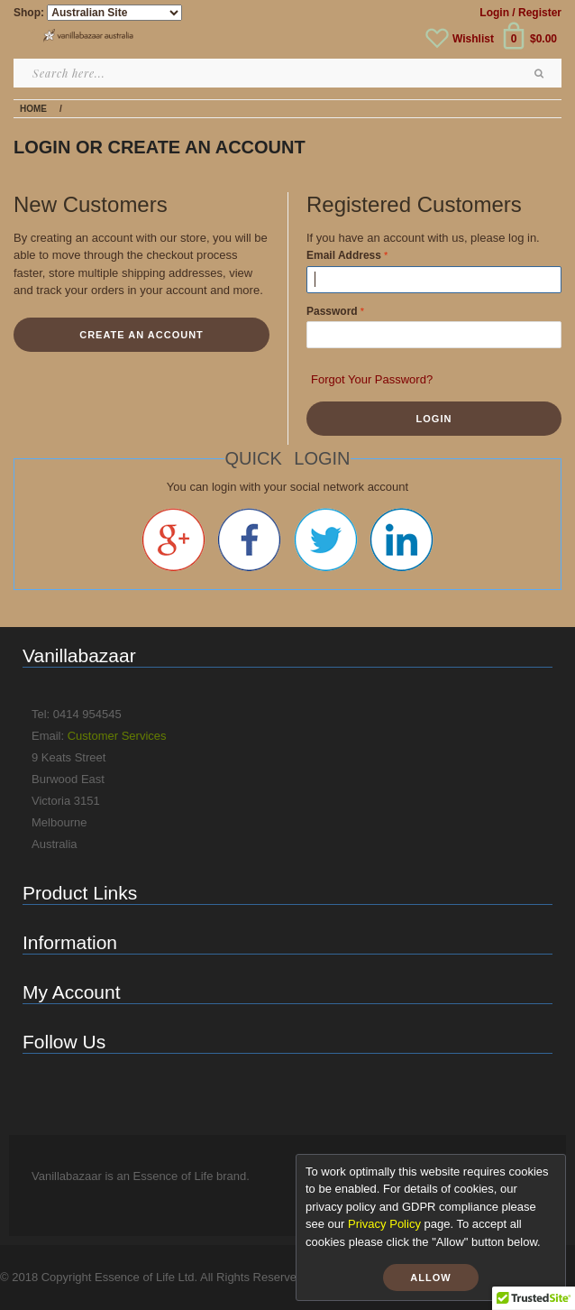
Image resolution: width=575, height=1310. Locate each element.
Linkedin (401, 539)
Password (332, 311)
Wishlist (473, 38)
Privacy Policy (384, 1224)
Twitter (326, 539)
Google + (173, 539)
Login (494, 12)
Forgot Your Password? (372, 379)
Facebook (249, 539)
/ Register (536, 12)
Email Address (343, 255)
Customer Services (117, 736)
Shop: (29, 12)
